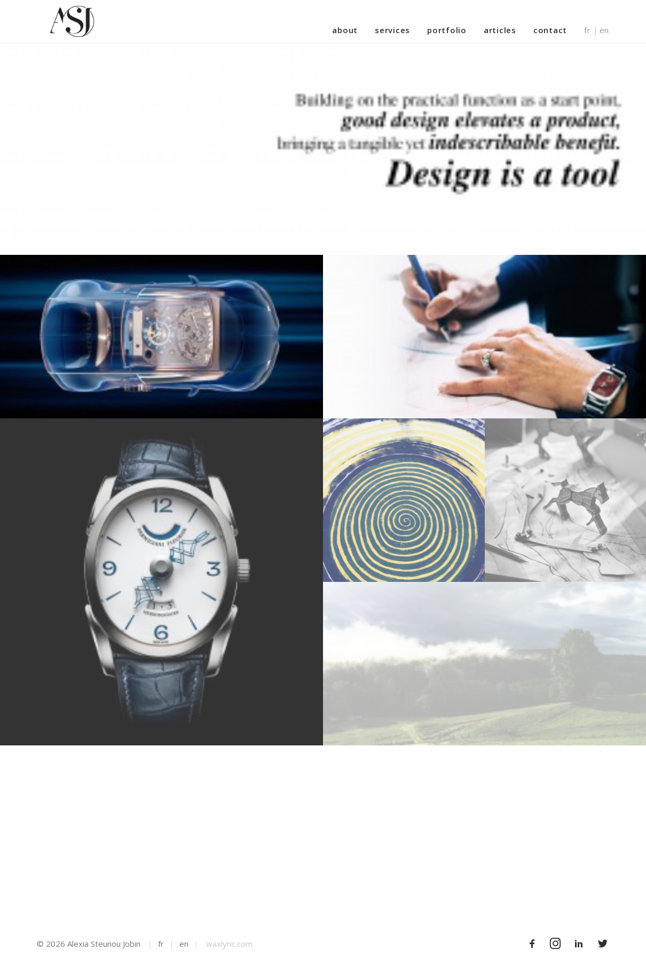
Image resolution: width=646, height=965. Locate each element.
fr (587, 30)
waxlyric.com (229, 943)
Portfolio (447, 30)
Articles (500, 30)
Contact (550, 30)
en (605, 30)
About (345, 30)
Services (392, 30)
